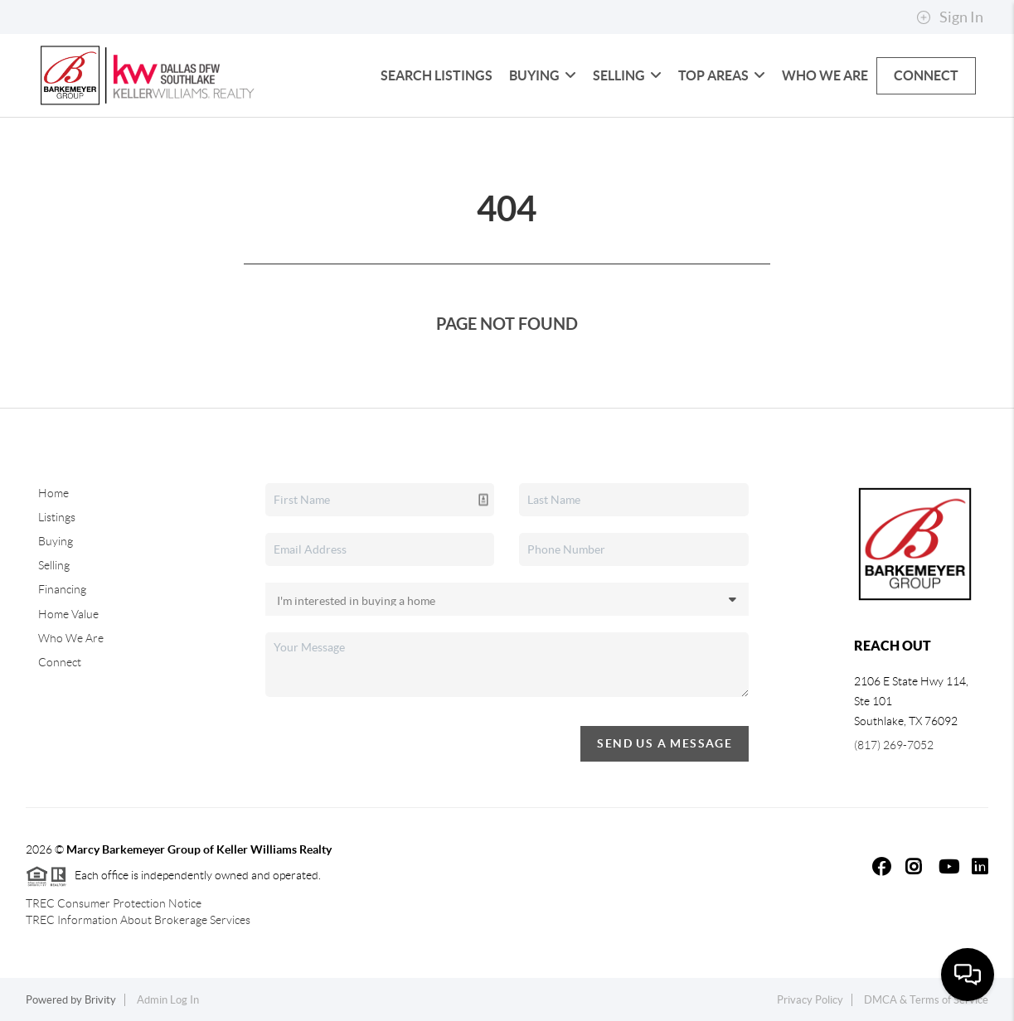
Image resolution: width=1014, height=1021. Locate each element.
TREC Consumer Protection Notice (113, 903)
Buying (542, 75)
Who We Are (825, 75)
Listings (56, 517)
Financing (62, 589)
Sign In (949, 17)
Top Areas (721, 75)
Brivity (100, 1000)
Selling (627, 75)
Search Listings (436, 75)
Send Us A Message (664, 743)
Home (53, 493)
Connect (926, 75)
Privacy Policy (810, 1000)
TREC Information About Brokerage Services (138, 920)
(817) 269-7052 (894, 745)
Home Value (68, 614)
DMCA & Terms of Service (926, 1000)
